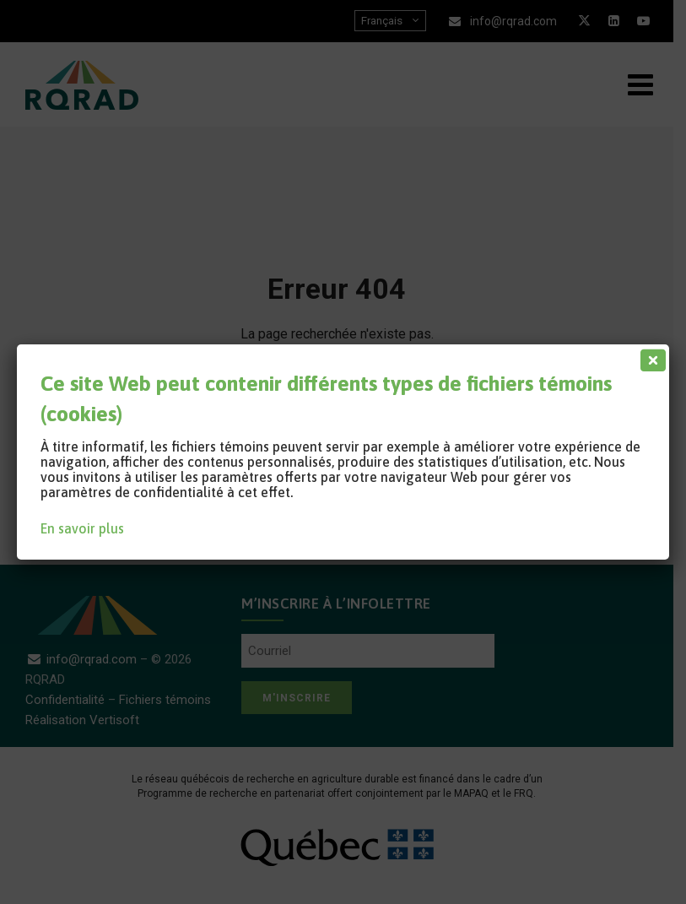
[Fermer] (649, 356)
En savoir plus (82, 528)
